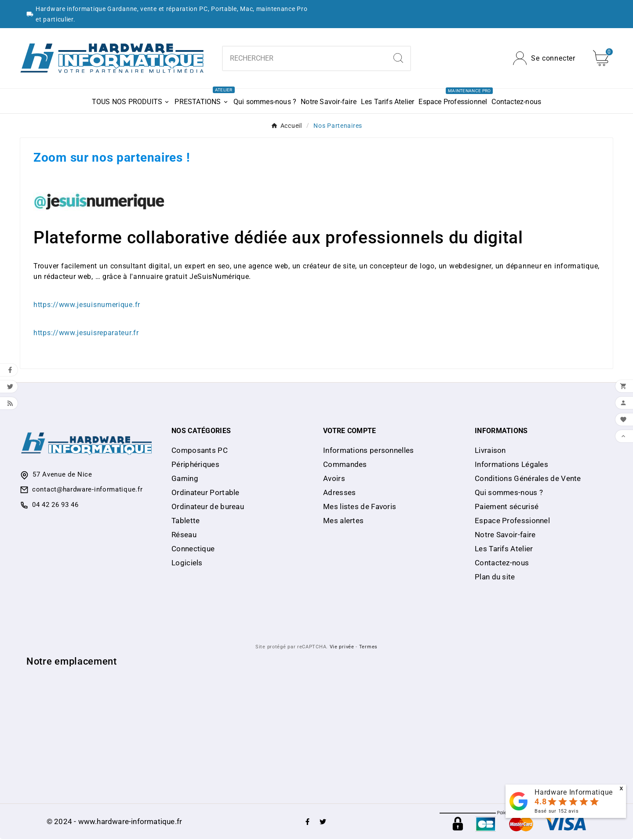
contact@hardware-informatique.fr (87, 489)
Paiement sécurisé (506, 506)
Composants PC (199, 450)
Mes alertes (343, 520)
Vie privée (342, 647)
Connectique (193, 548)
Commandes (345, 464)
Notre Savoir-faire (505, 534)
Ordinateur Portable (205, 492)
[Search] (398, 58)
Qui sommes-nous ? (509, 492)
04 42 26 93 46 (55, 505)
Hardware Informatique (574, 792)
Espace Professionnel (512, 520)
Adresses (339, 492)
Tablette (185, 520)
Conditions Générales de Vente (528, 478)
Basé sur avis (556, 811)
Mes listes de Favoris (359, 506)
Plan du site (495, 576)
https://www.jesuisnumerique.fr (86, 304)
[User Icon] (544, 58)
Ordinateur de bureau (207, 506)
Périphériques (195, 464)
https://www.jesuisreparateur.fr (86, 333)
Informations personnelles (368, 450)
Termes (368, 647)
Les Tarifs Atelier (504, 548)
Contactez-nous (502, 562)
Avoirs (334, 478)
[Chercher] (304, 58)
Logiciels (187, 562)
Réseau (183, 534)
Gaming (184, 478)
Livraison (490, 450)
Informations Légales (511, 464)
